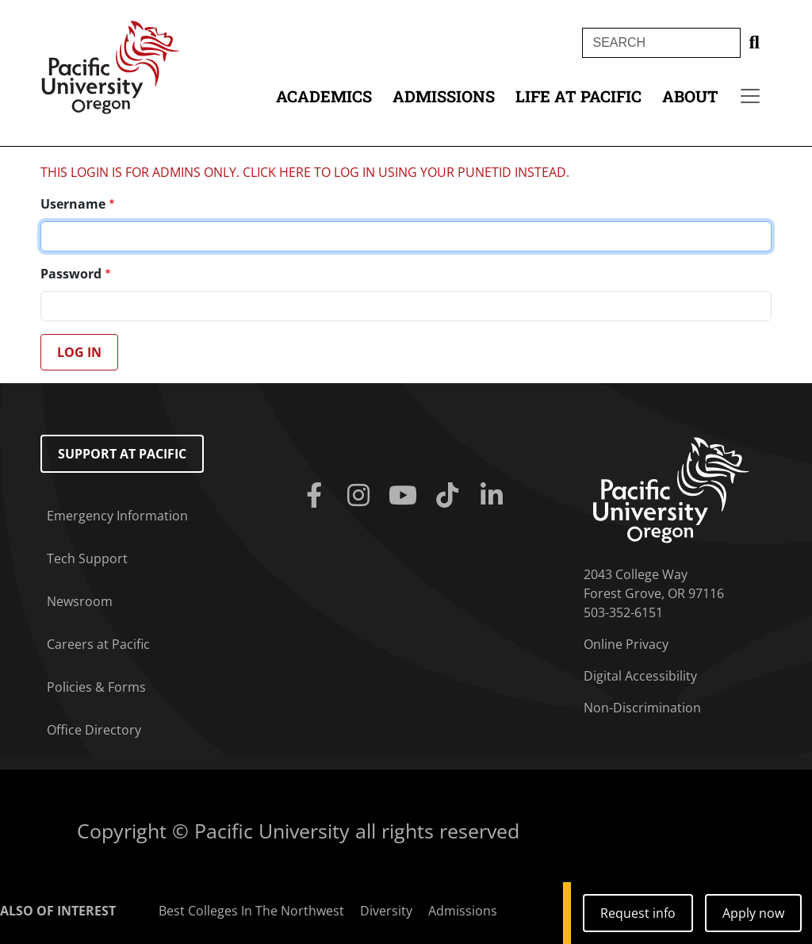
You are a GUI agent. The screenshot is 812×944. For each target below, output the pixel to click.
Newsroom (80, 601)
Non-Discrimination (642, 707)
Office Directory (94, 730)
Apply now (753, 913)
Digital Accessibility (640, 676)
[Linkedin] (494, 495)
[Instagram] (361, 495)
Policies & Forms (96, 687)
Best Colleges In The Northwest (251, 910)
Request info (638, 913)
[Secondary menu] (750, 96)
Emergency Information (117, 515)
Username (72, 204)
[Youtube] (406, 495)
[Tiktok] (450, 495)
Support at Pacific (122, 453)
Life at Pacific (578, 96)
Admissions (444, 96)
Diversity (386, 910)
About (690, 96)
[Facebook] (317, 495)
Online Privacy (626, 644)
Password (71, 273)
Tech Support (87, 558)
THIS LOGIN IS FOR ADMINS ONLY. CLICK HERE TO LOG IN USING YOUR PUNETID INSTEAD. (304, 172)
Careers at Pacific (98, 644)
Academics (324, 96)
